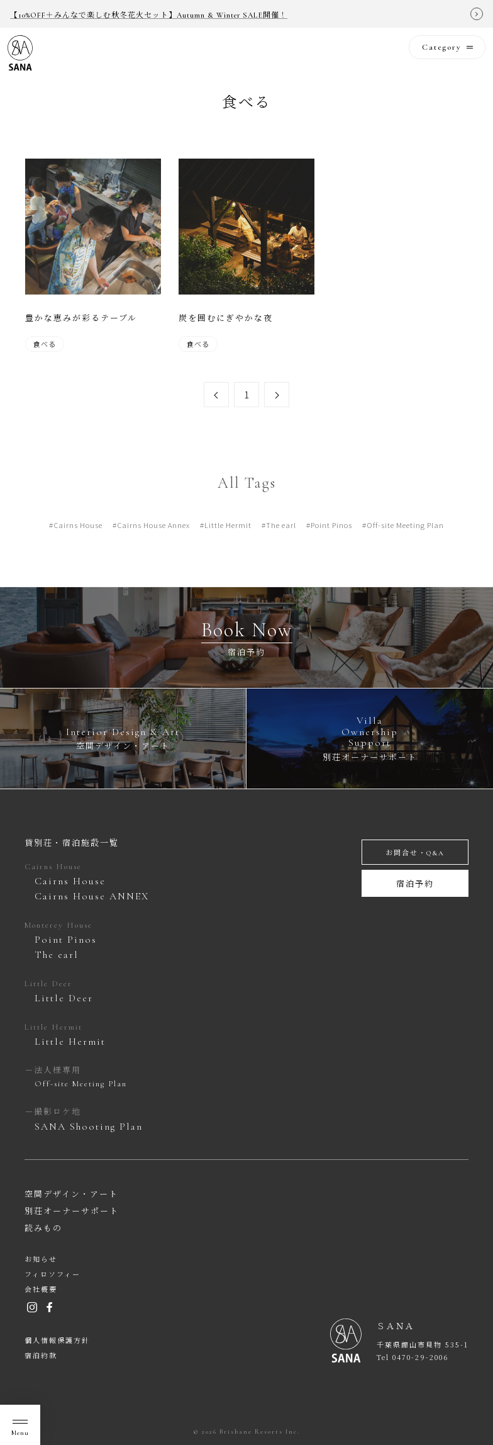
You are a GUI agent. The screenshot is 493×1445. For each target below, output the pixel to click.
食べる (44, 344)
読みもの (43, 1228)
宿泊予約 (415, 884)
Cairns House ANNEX (92, 896)
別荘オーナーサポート (72, 1211)
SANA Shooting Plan (89, 1126)
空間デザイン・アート (71, 1194)
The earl (281, 541)
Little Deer (64, 998)
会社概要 (41, 1290)
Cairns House (77, 541)
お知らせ (41, 1260)
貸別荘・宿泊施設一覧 (72, 843)
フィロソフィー (52, 1275)
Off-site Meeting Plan (405, 541)
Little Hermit (228, 541)
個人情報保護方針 (57, 1341)
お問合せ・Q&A (415, 853)
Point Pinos (331, 541)
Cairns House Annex (153, 541)
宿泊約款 (41, 1356)
